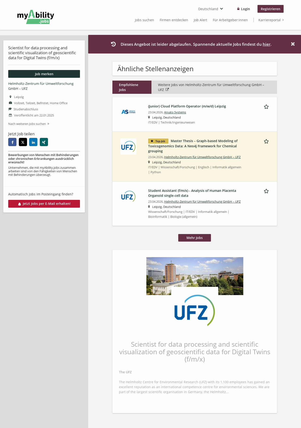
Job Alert (200, 20)
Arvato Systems (175, 112)
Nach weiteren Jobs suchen (27, 124)
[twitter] (23, 142)
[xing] (44, 142)
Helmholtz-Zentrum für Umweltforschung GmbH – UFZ (202, 157)
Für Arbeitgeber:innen (230, 20)
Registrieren (270, 9)
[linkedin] (33, 142)
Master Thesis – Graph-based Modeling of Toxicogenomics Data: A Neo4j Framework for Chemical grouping (193, 146)
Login (245, 9)
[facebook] (12, 142)
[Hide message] (294, 44)
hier (266, 44)
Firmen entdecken (174, 20)
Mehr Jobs (194, 237)
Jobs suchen (144, 20)
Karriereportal (269, 20)
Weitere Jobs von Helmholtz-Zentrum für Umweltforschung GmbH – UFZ (211, 87)
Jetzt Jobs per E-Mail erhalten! (44, 203)
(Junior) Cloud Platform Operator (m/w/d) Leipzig (187, 106)
